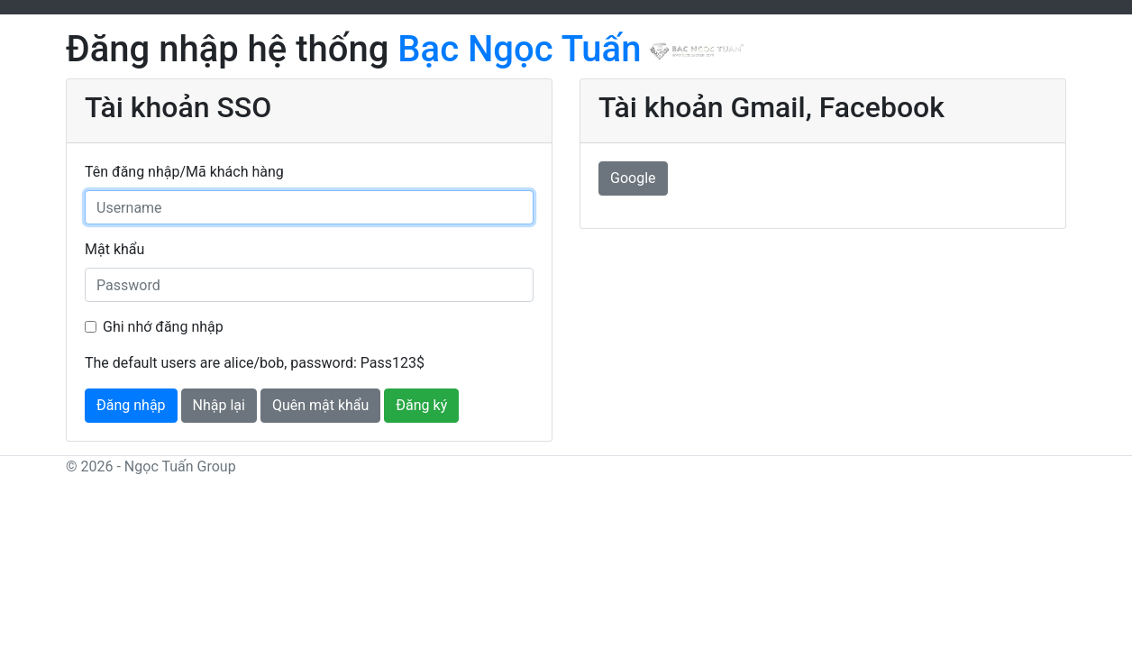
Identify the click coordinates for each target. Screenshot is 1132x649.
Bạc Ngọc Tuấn (570, 49)
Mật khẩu (114, 249)
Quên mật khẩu (321, 405)
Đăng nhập (131, 405)
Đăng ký (421, 405)
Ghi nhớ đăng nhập (163, 326)
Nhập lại (219, 405)
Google (633, 178)
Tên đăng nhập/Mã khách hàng (184, 171)
